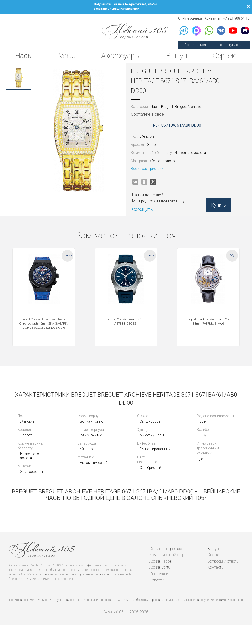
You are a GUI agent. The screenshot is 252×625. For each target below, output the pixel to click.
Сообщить (142, 209)
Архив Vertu (159, 567)
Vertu (67, 55)
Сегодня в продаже (166, 548)
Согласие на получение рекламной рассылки (213, 600)
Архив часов (160, 561)
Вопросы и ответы (223, 561)
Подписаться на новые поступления (214, 45)
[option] (18, 77)
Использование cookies (98, 600)
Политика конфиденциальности (30, 600)
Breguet (167, 106)
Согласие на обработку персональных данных (148, 600)
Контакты (212, 18)
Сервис (225, 55)
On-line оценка (190, 18)
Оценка (213, 554)
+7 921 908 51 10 (236, 18)
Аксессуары (120, 55)
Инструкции (160, 573)
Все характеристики (147, 168)
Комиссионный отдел (168, 554)
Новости (156, 580)
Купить (218, 205)
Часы (24, 55)
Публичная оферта (67, 600)
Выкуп (176, 55)
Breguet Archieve (188, 106)
